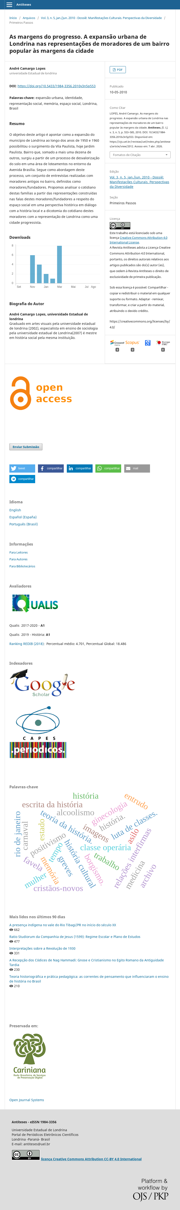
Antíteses (23, 4)
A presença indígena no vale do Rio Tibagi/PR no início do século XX (62, 925)
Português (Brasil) (23, 524)
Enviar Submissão (26, 447)
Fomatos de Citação (127, 155)
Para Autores (18, 559)
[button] (22, 468)
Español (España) (23, 517)
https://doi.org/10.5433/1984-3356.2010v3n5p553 (57, 86)
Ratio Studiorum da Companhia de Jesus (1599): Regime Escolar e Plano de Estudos (74, 936)
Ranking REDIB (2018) (26, 643)
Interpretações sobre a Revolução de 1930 (42, 948)
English (15, 510)
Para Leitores (18, 552)
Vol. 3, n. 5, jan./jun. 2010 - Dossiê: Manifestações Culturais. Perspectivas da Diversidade (101, 18)
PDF (119, 70)
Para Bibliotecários (22, 566)
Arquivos (29, 18)
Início (13, 18)
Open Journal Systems (26, 1100)
